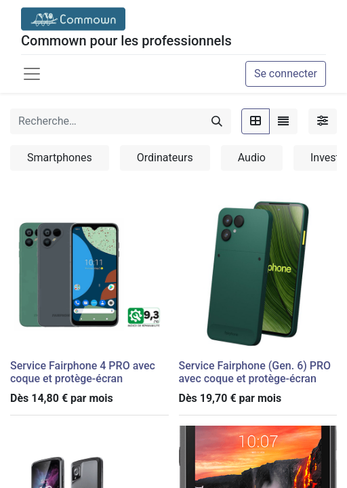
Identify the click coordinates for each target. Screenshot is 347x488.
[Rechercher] (217, 121)
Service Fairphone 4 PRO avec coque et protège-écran (82, 372)
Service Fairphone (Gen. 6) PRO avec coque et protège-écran (255, 372)
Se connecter (285, 73)
